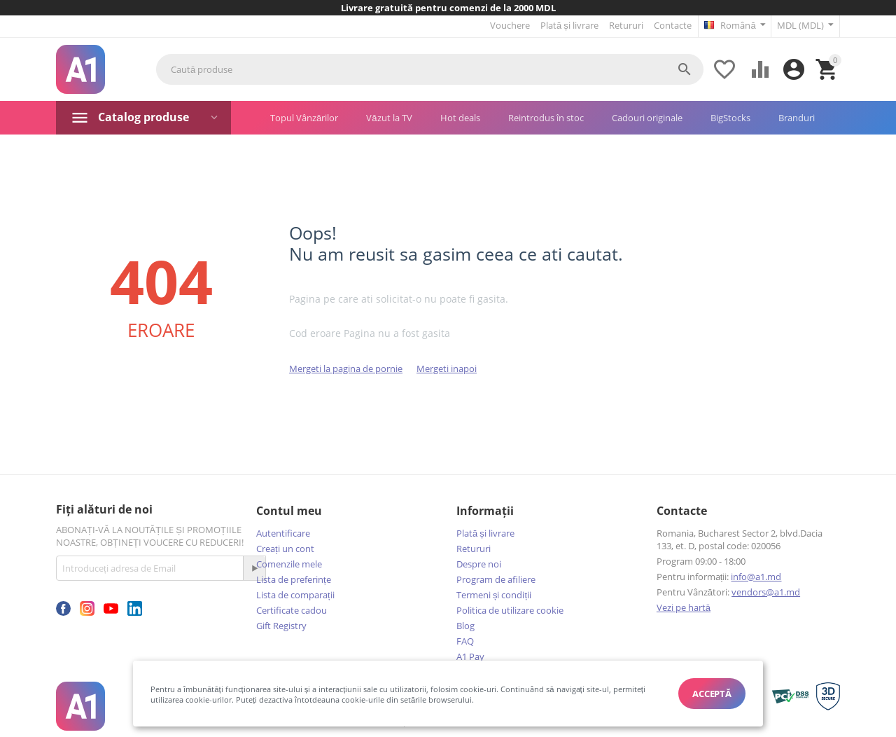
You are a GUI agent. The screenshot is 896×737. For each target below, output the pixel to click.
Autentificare (283, 532)
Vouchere (509, 25)
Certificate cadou (291, 609)
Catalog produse (143, 116)
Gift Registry (281, 625)
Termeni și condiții (493, 594)
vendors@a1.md (766, 591)
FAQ (465, 640)
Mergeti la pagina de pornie (345, 367)
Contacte (672, 25)
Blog (465, 625)
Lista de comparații (295, 594)
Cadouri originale (647, 117)
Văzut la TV (389, 117)
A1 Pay (470, 655)
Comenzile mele (289, 563)
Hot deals (460, 117)
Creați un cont (285, 548)
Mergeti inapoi (446, 367)
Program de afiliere (496, 578)
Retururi (625, 25)
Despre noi (478, 563)
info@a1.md (756, 576)
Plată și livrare (569, 25)
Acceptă (712, 693)
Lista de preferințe (293, 578)
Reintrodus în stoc (546, 117)
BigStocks (730, 117)
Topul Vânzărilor (304, 117)
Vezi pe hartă (683, 606)
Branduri (796, 117)
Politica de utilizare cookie (510, 609)
